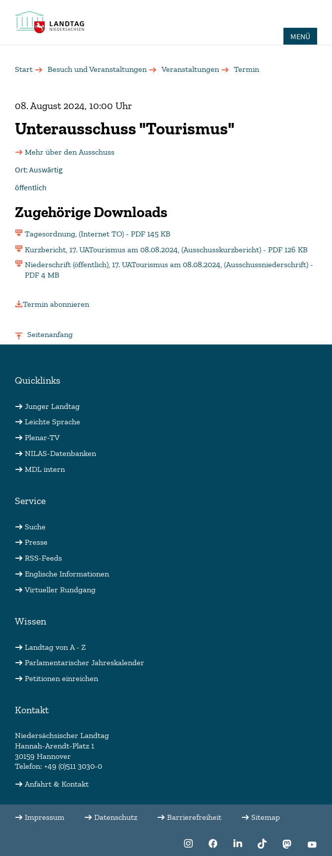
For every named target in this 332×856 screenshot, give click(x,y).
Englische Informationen (67, 573)
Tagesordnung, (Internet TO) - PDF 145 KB (97, 233)
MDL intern (45, 469)
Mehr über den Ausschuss (69, 152)
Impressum (44, 817)
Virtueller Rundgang (60, 589)
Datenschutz (115, 817)
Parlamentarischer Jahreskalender (84, 662)
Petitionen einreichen (61, 678)
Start (24, 69)
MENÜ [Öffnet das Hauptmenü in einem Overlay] (300, 36)
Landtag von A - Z (55, 647)
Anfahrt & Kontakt (57, 784)
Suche (35, 526)
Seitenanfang (50, 334)
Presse (36, 542)
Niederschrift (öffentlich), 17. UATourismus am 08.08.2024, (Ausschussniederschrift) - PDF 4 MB (169, 270)
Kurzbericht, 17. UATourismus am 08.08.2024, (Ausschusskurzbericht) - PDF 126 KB (166, 249)
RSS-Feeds (43, 558)
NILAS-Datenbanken (60, 453)
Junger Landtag (52, 406)
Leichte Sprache (52, 421)
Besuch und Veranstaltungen (97, 69)
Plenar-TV (42, 437)
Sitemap (265, 817)
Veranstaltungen (190, 69)
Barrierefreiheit (194, 817)
